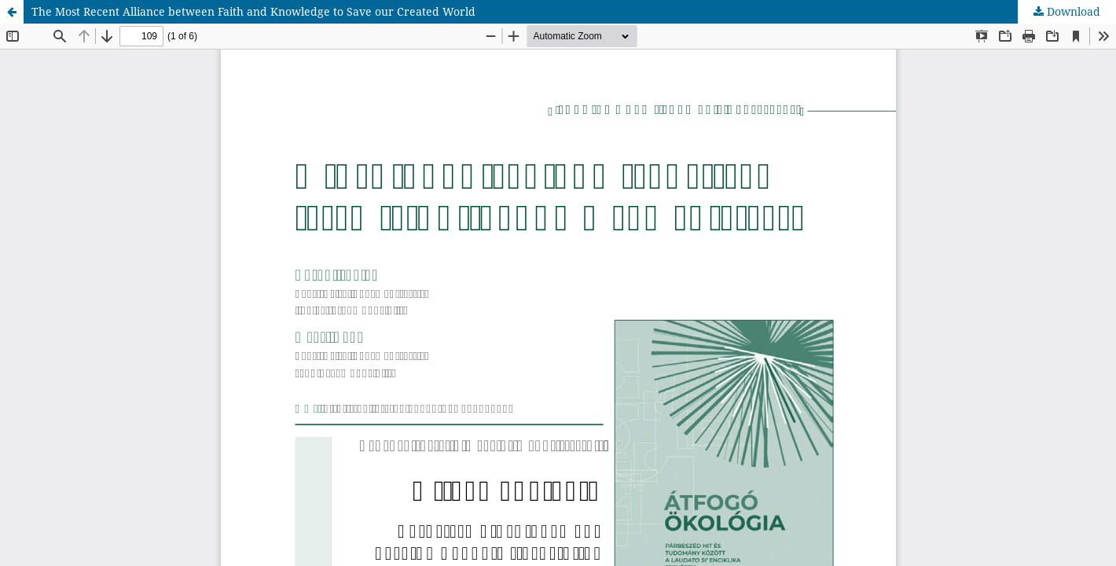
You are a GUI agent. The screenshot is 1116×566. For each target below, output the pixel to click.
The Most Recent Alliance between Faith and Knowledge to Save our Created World (253, 11)
